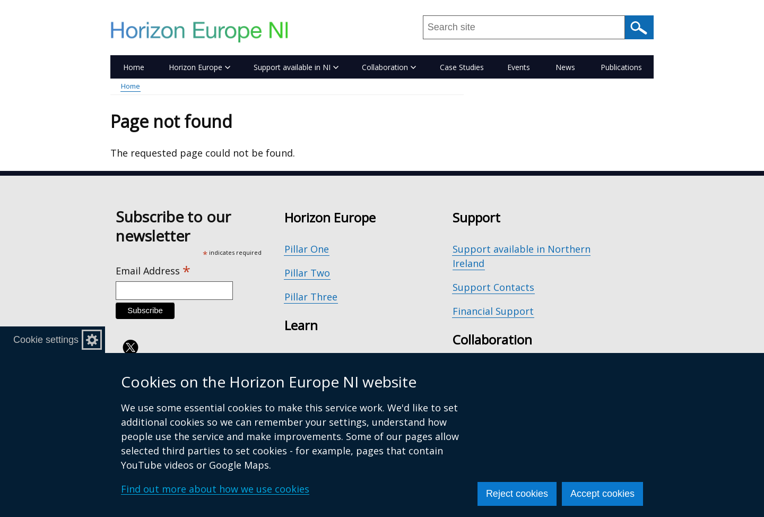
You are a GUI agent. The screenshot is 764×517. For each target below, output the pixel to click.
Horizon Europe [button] (199, 67)
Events (518, 67)
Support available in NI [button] (296, 67)
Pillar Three (310, 296)
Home (133, 67)
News (565, 67)
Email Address (153, 271)
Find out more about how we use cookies (215, 488)
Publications (621, 67)
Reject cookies (517, 493)
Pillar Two (307, 272)
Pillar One (306, 249)
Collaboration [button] (389, 67)
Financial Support (493, 311)
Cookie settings (46, 339)
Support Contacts (493, 287)
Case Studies (462, 67)
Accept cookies (602, 493)
